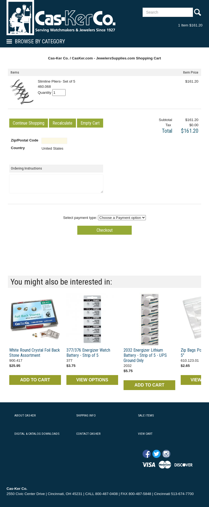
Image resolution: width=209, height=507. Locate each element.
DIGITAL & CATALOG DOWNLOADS (36, 434)
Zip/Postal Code (24, 140)
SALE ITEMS (146, 415)
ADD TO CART (35, 380)
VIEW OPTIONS (92, 380)
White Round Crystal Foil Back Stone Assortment (34, 353)
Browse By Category (40, 41)
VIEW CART (145, 434)
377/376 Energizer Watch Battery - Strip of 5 (88, 353)
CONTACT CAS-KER (88, 434)
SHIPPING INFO (86, 415)
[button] (28, 123)
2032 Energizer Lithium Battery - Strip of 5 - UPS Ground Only (145, 355)
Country (18, 148)
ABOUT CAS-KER (25, 415)
